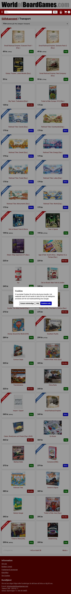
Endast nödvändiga (27, 303)
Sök (55, 12)
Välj (37, 303)
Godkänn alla (46, 303)
